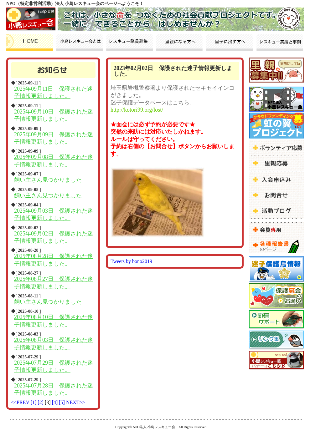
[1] (34, 402)
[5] (62, 402)
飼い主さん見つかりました (48, 180)
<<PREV (20, 402)
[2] (41, 402)
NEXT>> (75, 402)
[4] (55, 402)
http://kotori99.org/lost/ (137, 110)
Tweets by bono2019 (131, 261)
